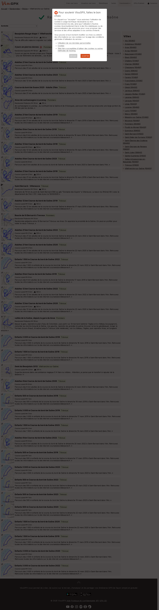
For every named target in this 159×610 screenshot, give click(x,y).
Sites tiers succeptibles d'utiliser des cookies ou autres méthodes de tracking (80, 49)
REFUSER (73, 56)
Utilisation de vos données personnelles (74, 43)
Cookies (61, 46)
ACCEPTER (85, 56)
